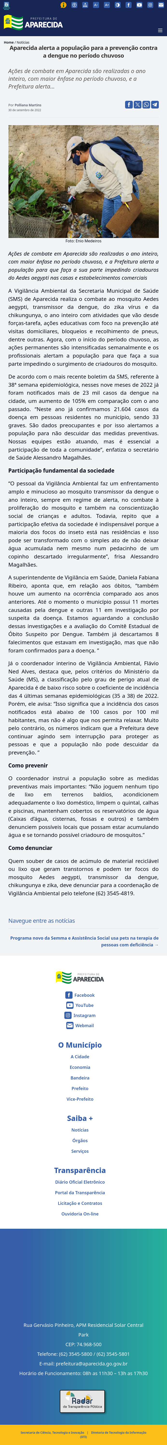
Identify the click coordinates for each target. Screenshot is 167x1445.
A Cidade (80, 1056)
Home (9, 42)
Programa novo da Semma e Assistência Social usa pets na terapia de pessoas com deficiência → (84, 941)
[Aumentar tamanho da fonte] (107, 5)
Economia (80, 1067)
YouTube (84, 1005)
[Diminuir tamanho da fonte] (96, 5)
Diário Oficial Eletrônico (80, 1182)
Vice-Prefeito (80, 1099)
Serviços (80, 1151)
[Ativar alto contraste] (118, 5)
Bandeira (80, 1078)
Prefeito (80, 1088)
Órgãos (80, 1140)
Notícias (23, 42)
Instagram (84, 1015)
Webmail (84, 1025)
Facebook (84, 995)
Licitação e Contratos (80, 1203)
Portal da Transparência (80, 1192)
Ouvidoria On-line (80, 1214)
